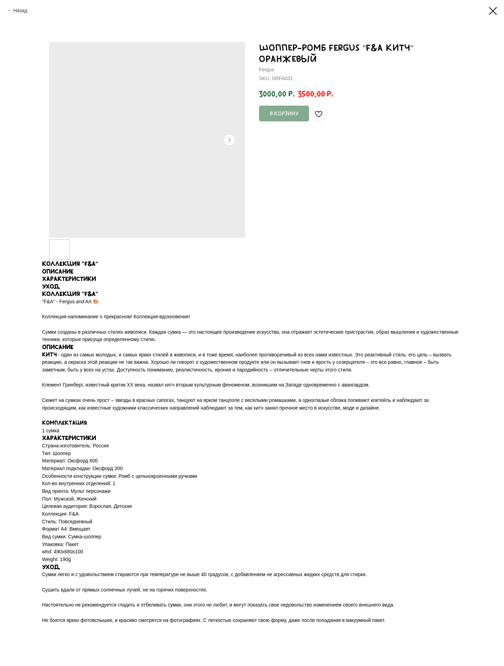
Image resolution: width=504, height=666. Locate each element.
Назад (20, 10)
